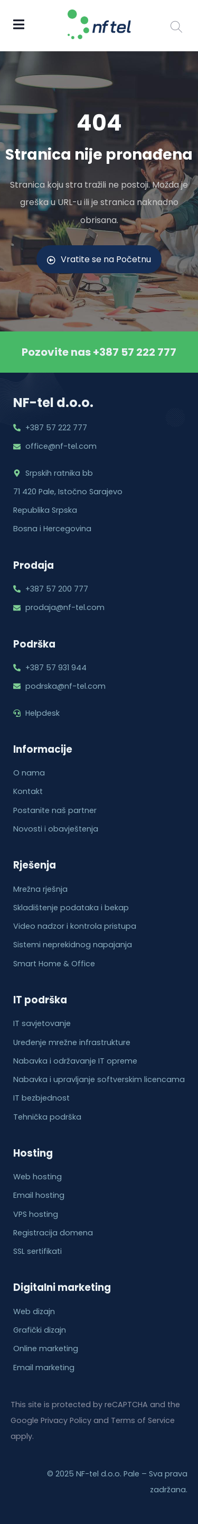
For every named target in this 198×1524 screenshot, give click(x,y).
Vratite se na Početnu (99, 259)
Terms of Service (143, 1420)
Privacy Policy (66, 1420)
